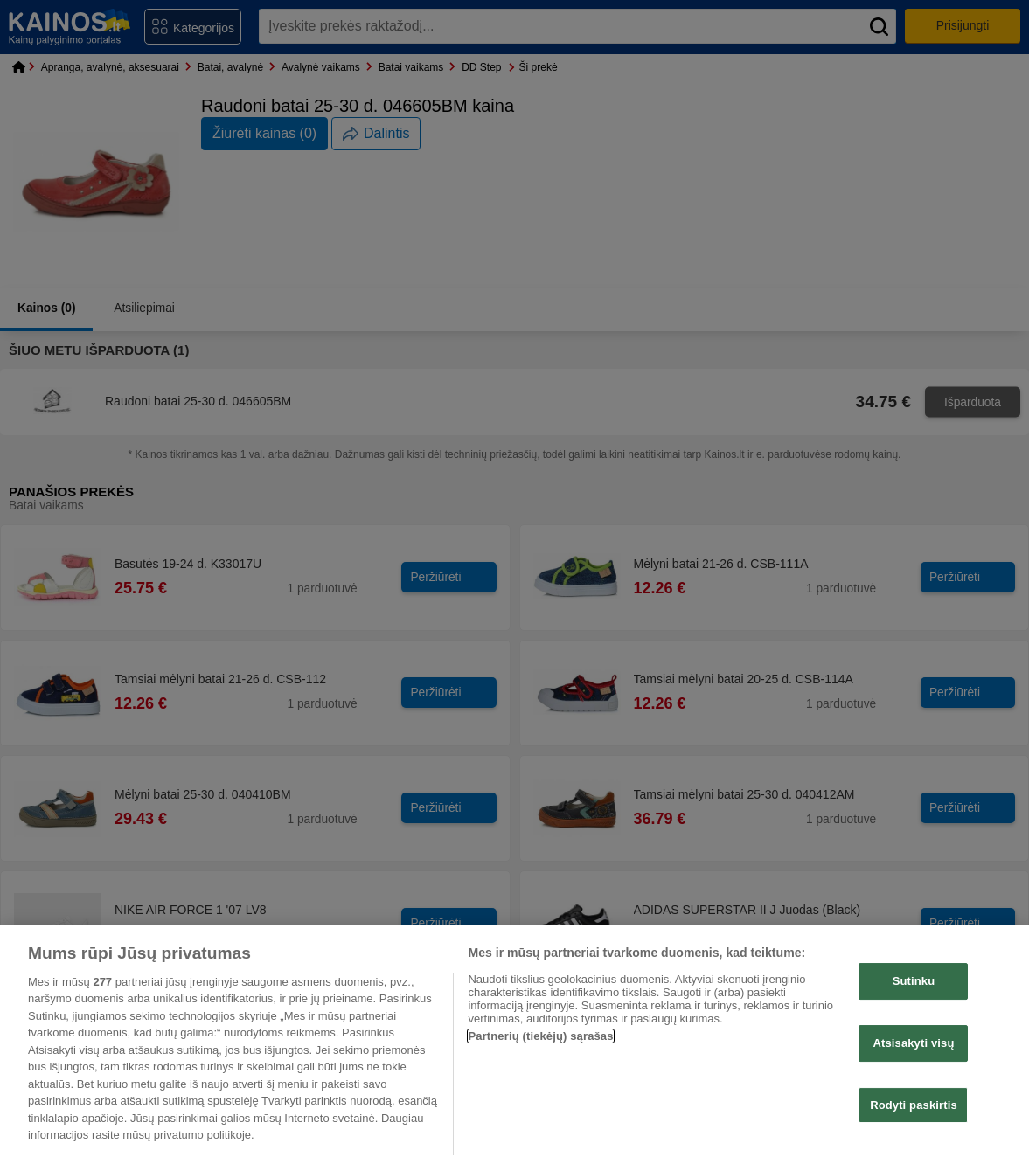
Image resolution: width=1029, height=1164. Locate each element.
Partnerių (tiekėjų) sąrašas (540, 1036)
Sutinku (914, 981)
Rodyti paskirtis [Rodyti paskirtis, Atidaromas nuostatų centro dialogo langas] (913, 1105)
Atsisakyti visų (913, 1043)
